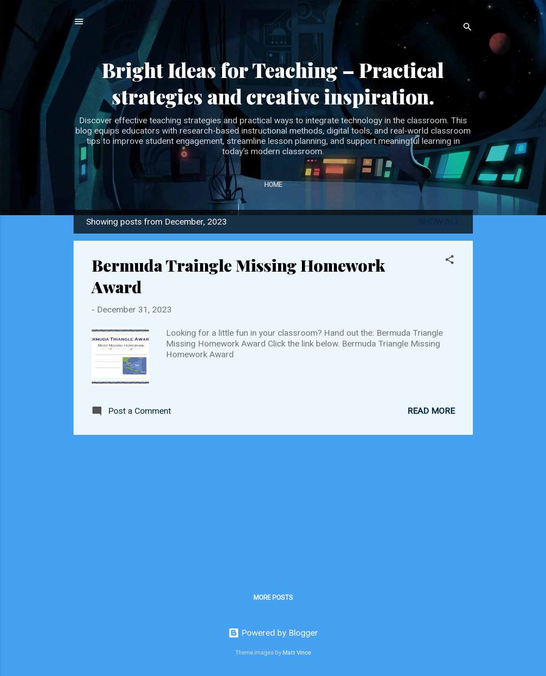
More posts (273, 597)
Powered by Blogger (273, 633)
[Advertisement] (273, 505)
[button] (449, 261)
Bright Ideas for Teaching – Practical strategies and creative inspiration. (273, 82)
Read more (431, 411)
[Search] (467, 28)
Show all (439, 222)
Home (273, 185)
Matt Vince (297, 652)
